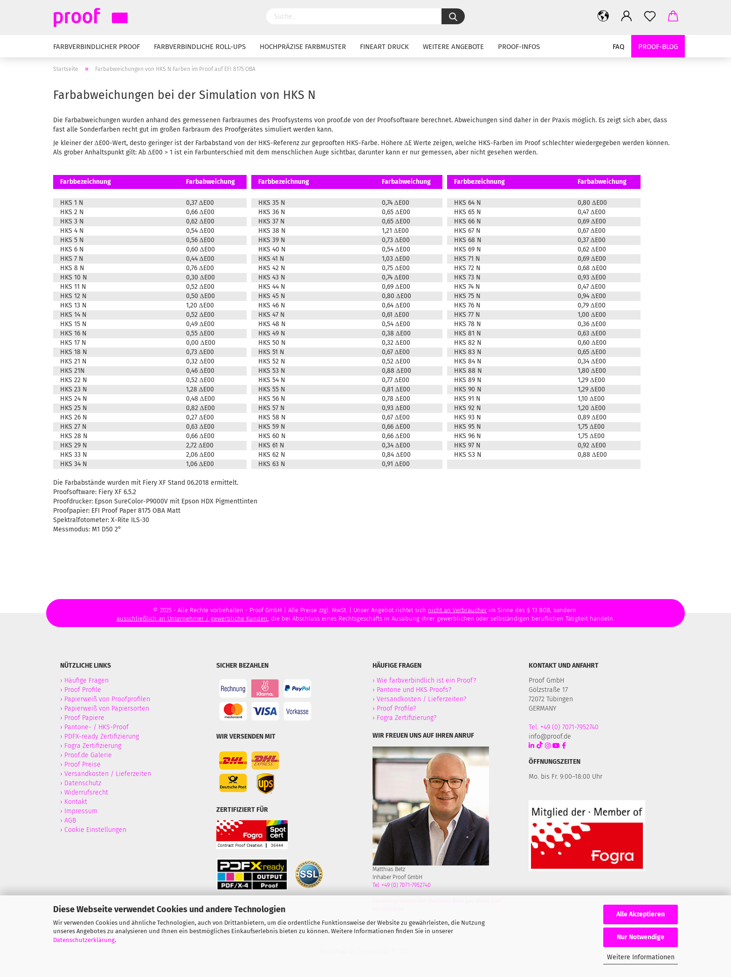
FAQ (618, 46)
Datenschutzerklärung (84, 939)
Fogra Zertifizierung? (406, 718)
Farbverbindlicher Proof (96, 46)
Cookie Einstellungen (95, 830)
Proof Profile (82, 690)
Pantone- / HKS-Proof (96, 727)
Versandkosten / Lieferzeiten (107, 774)
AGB (70, 820)
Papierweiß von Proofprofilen (107, 699)
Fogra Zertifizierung (93, 746)
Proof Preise (82, 764)
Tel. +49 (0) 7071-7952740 (401, 885)
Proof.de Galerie (88, 755)
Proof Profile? (396, 708)
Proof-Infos (519, 46)
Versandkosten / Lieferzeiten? (421, 699)
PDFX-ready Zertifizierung (102, 736)
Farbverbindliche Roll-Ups (200, 46)
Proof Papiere (84, 718)
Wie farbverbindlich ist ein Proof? (426, 680)
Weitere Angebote (453, 46)
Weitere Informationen (641, 957)
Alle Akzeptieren (640, 914)
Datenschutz (82, 783)
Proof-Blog (658, 46)
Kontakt (75, 802)
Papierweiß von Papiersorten (106, 708)
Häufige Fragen (86, 680)
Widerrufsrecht (86, 792)
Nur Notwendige (640, 937)
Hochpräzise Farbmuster (303, 46)
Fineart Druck (384, 46)
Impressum (80, 811)
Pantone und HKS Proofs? (414, 690)
